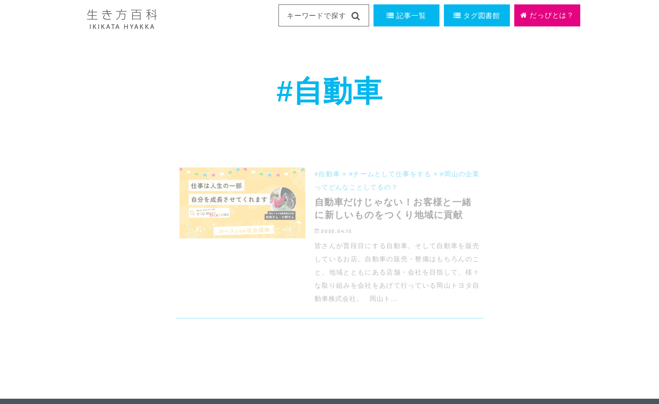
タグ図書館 (477, 15)
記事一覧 (406, 15)
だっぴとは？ (547, 15)
